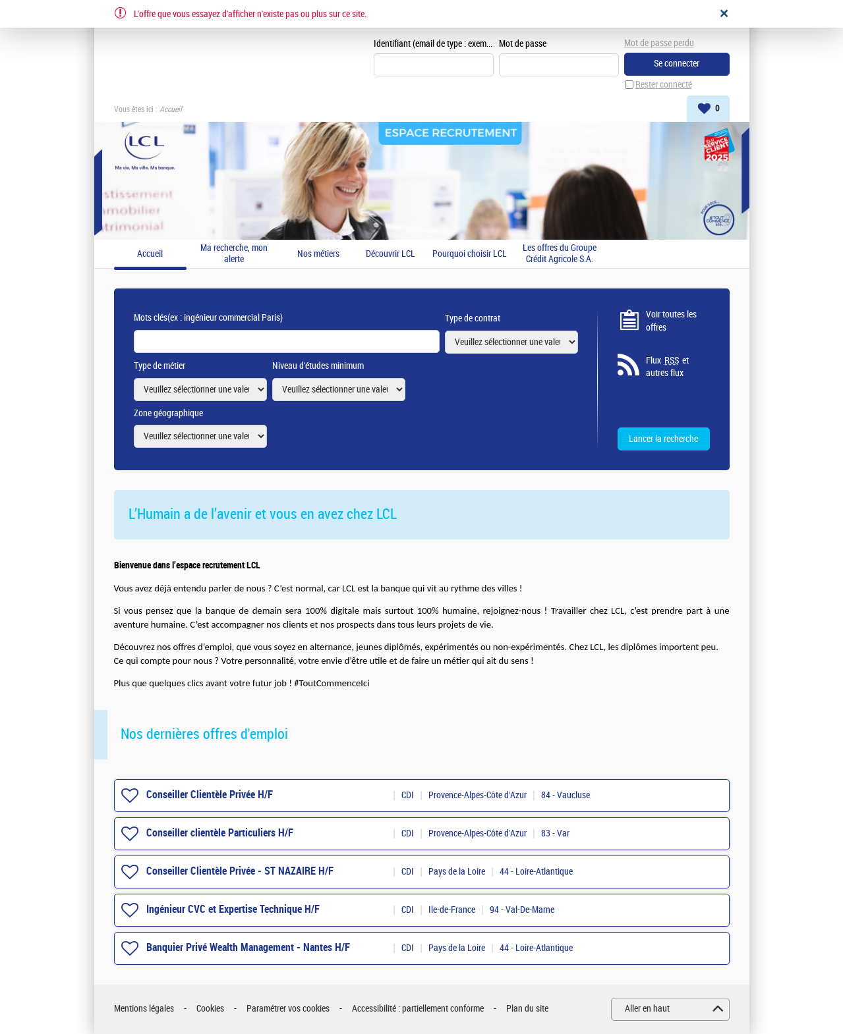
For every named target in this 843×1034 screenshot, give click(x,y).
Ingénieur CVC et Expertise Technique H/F (233, 909)
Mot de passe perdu (659, 43)
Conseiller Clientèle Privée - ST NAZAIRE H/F (240, 871)
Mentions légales (144, 1008)
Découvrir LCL (390, 254)
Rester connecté (663, 84)
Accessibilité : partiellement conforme (418, 1008)
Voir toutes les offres (671, 321)
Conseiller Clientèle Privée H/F (209, 794)
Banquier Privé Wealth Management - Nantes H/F (248, 947)
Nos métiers (318, 254)
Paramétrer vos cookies (288, 1008)
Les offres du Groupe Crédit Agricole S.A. (559, 254)
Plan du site (527, 1008)
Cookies (210, 1008)
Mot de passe (522, 43)
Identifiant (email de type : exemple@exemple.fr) (434, 43)
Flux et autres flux (667, 366)
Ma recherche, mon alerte (234, 254)
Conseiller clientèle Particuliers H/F (219, 833)
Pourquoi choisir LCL (469, 254)
